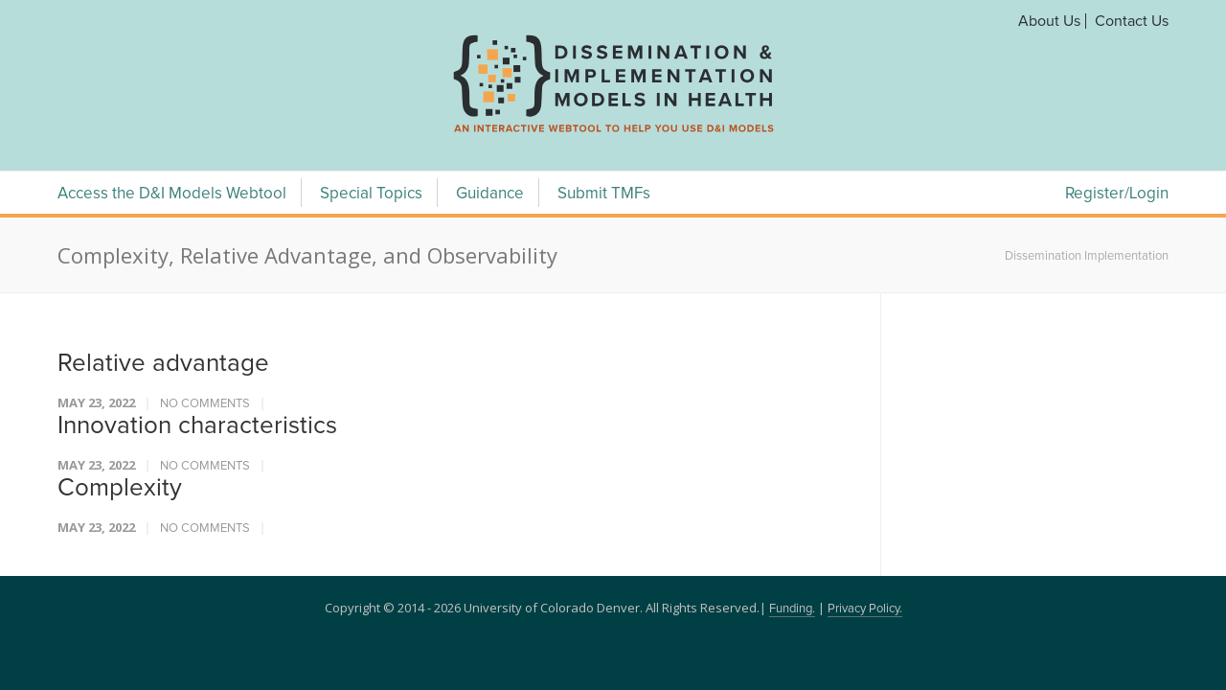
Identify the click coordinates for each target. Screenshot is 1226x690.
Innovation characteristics (197, 425)
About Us (1049, 21)
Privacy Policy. (865, 609)
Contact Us (1132, 21)
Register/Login (1117, 194)
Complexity (119, 487)
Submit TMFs (603, 194)
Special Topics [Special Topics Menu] (371, 194)
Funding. (792, 609)
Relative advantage (163, 363)
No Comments (205, 404)
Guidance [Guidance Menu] (490, 194)
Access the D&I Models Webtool (171, 194)
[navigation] (613, 132)
